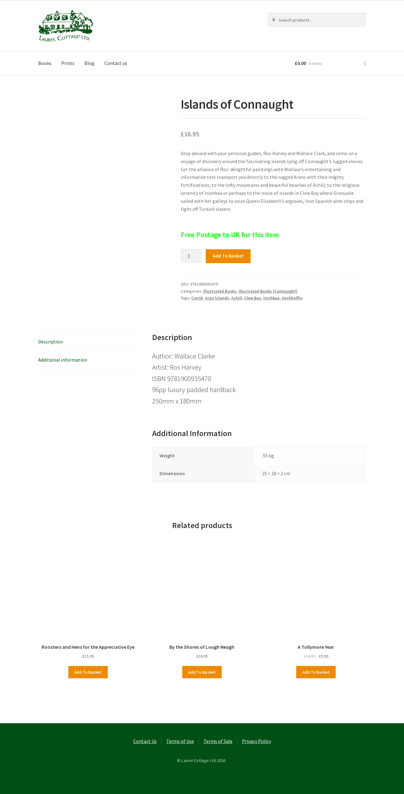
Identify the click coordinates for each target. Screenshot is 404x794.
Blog (89, 63)
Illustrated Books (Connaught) (268, 291)
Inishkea (271, 298)
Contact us (115, 63)
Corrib (197, 298)
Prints (68, 63)
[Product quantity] (191, 256)
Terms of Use (180, 741)
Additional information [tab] (62, 360)
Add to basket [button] (88, 672)
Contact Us (145, 741)
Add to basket (228, 256)
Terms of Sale (218, 741)
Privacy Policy (256, 741)
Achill (236, 298)
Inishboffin (292, 298)
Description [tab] (50, 342)
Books (44, 63)
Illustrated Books (219, 291)
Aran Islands (217, 298)
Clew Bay (252, 298)
